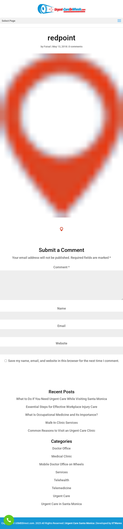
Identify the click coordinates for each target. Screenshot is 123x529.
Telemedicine (61, 488)
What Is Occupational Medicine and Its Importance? (61, 415)
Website (61, 343)
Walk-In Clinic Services (61, 422)
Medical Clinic (61, 456)
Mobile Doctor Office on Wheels (61, 464)
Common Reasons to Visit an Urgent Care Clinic (61, 430)
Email (61, 326)
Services (62, 472)
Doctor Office (61, 448)
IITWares (117, 523)
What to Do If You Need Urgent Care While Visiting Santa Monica (61, 399)
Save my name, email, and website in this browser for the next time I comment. (63, 361)
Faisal (47, 46)
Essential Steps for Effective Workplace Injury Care (61, 407)
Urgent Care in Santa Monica (61, 504)
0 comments (75, 46)
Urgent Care (61, 496)
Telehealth (61, 480)
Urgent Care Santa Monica (79, 523)
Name (61, 308)
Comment (61, 267)
